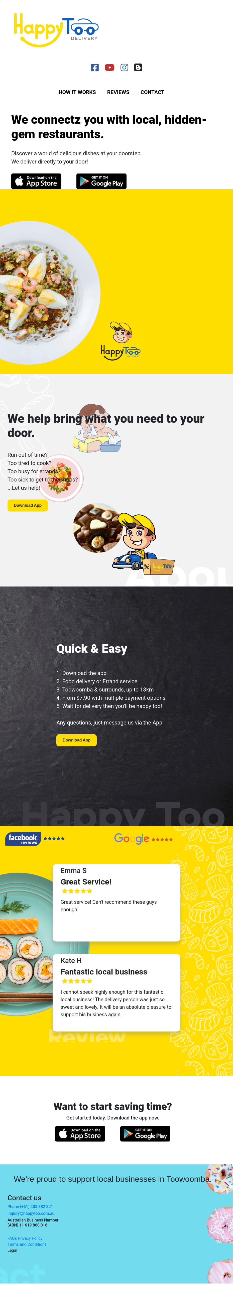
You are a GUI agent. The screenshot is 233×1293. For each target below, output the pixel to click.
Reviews (118, 92)
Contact (152, 92)
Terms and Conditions (27, 1244)
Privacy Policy (30, 1238)
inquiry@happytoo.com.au (31, 1213)
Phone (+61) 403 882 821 (30, 1206)
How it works (77, 92)
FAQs (12, 1238)
